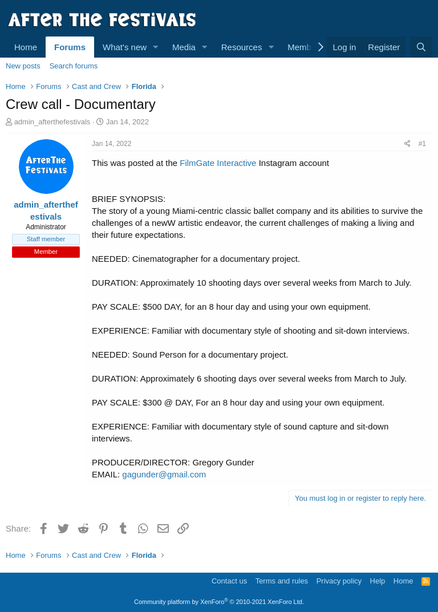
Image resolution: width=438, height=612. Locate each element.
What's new (125, 47)
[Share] (407, 144)
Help (378, 581)
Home (25, 47)
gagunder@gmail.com (164, 474)
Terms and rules (282, 581)
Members (305, 47)
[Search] (421, 47)
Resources (241, 47)
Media (184, 47)
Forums (70, 47)
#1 (422, 144)
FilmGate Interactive (218, 163)
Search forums (74, 66)
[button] (156, 47)
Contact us (229, 581)
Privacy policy (339, 581)
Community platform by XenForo (219, 601)
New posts (23, 66)
